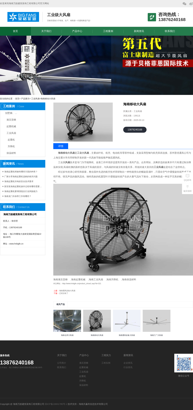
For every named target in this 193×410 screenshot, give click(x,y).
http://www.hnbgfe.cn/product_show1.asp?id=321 (81, 284)
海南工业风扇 (96, 279)
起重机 (11, 139)
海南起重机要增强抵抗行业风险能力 (21, 191)
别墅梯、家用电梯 (13, 113)
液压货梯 (11, 119)
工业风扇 (11, 133)
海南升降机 (112, 279)
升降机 (11, 146)
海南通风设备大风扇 (67, 291)
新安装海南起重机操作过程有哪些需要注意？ (23, 186)
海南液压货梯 (60, 279)
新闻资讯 (139, 31)
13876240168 (135, 129)
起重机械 (11, 126)
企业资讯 (128, 363)
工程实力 (106, 355)
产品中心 (77, 31)
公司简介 (61, 363)
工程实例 (105, 363)
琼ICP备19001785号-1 (56, 404)
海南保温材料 (129, 279)
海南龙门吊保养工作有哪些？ (17, 196)
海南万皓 (23, 17)
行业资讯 (128, 367)
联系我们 (170, 31)
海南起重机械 (78, 279)
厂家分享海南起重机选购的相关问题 (21, 176)
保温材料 (11, 153)
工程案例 (108, 31)
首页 (15, 31)
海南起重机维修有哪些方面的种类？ (21, 171)
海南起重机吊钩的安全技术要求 (18, 181)
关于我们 (46, 31)
